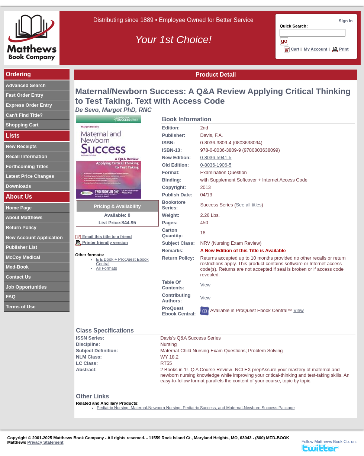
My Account (315, 49)
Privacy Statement (46, 442)
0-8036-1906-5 (215, 165)
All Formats (106, 268)
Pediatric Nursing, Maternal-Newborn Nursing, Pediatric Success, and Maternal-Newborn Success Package (195, 407)
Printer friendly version (101, 242)
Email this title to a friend (103, 236)
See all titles (249, 205)
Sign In (345, 21)
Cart (291, 49)
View (205, 285)
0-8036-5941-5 (215, 157)
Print (340, 49)
